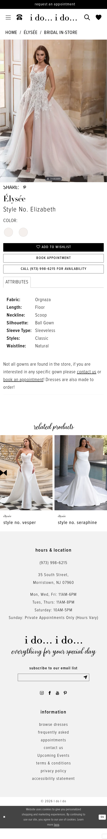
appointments (53, 751)
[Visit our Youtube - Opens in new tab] (58, 702)
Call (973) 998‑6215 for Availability (53, 275)
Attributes (17, 289)
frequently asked (53, 743)
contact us (86, 379)
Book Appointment (53, 263)
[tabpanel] (53, 111)
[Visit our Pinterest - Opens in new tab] (68, 702)
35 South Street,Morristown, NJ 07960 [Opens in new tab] (53, 586)
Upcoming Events (53, 766)
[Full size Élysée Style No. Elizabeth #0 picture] (53, 111)
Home (11, 33)
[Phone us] (19, 17)
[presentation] (26, 480)
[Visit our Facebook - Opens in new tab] (49, 702)
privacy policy (53, 781)
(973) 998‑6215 (53, 570)
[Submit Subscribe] (85, 685)
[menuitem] (8, 17)
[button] (8, 17)
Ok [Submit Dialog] (102, 827)
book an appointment (23, 387)
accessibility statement (53, 789)
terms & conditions (53, 774)
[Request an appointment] (53, 4)
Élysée (31, 33)
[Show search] (87, 17)
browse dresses (53, 735)
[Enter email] (53, 685)
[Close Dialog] (5, 827)
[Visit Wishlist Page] (98, 17)
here (56, 835)
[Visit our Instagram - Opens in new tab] (39, 702)
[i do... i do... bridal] (53, 17)
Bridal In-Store (60, 33)
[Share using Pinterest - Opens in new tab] (25, 188)
